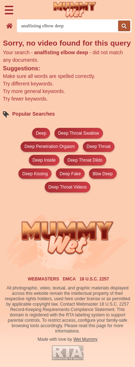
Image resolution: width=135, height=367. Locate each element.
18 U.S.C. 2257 (94, 279)
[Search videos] (74, 25)
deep (41, 133)
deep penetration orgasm (49, 146)
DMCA (69, 279)
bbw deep (103, 173)
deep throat (98, 146)
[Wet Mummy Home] (74, 10)
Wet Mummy (85, 339)
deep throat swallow (78, 133)
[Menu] (9, 10)
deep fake (70, 173)
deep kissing (35, 173)
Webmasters (43, 279)
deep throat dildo (84, 160)
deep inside (43, 160)
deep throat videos (67, 187)
